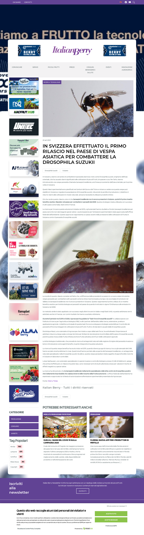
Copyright (13, 467)
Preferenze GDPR (111, 526)
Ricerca (47, 82)
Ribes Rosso (14, 462)
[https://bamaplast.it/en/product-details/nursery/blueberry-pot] (24, 313)
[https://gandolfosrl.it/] (24, 334)
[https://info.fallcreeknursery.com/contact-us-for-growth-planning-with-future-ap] (24, 293)
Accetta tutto (111, 514)
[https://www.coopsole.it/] (24, 252)
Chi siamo (17, 2)
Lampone (13, 452)
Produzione (16, 419)
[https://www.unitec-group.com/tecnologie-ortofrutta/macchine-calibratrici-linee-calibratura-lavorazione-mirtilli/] (24, 129)
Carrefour (13, 457)
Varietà (14, 433)
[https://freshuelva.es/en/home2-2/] (24, 375)
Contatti (28, 2)
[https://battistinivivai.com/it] (29, 50)
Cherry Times (53, 381)
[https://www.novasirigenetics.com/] (24, 108)
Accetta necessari (111, 520)
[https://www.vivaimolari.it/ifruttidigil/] (24, 231)
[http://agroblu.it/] (24, 272)
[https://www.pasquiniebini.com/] (24, 149)
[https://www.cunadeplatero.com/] (24, 354)
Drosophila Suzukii (51, 171)
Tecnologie (55, 82)
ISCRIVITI (83, 491)
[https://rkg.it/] (24, 190)
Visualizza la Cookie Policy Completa (28, 528)
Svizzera (65, 171)
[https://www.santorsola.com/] (24, 395)
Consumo (15, 426)
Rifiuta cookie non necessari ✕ (117, 506)
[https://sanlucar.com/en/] (24, 88)
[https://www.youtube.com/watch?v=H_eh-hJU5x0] (24, 170)
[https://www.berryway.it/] (24, 211)
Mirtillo (12, 447)
